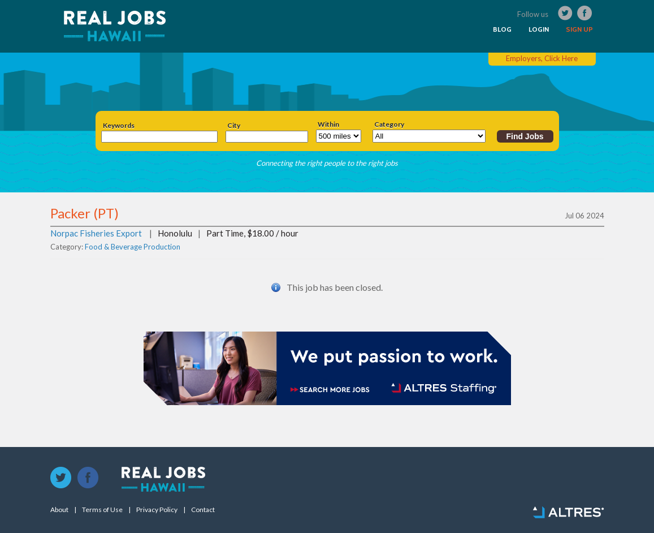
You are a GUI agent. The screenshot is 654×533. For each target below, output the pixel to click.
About (59, 509)
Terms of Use (102, 509)
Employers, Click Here (542, 58)
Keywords (119, 125)
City (233, 125)
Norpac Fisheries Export (96, 233)
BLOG (502, 29)
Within (328, 124)
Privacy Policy (156, 509)
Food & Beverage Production (132, 246)
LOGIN (539, 29)
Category (389, 124)
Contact (203, 509)
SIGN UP (579, 29)
